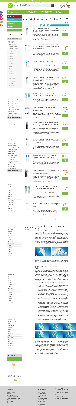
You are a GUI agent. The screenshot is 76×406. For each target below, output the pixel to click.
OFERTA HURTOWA (58, 12)
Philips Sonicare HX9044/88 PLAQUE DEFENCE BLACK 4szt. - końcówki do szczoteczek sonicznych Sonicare (45, 109)
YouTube (21, 12)
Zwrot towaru (10, 401)
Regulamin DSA (10, 393)
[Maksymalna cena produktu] (19, 35)
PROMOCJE (11, 23)
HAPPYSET (11, 19)
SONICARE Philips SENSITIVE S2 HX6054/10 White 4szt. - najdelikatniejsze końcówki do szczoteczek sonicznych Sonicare (46, 46)
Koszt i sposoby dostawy (12, 395)
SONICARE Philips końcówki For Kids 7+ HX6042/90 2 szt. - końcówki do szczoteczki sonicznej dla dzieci (46, 205)
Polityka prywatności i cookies (13, 399)
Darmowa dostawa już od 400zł (13, 398)
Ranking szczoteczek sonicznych (31, 12)
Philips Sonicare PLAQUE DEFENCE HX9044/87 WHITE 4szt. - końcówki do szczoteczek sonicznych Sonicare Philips (45, 188)
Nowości (11, 359)
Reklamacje (9, 402)
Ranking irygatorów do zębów (46, 12)
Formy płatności (10, 396)
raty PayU (16, 396)
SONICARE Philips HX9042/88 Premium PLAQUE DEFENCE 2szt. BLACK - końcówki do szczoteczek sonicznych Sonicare (46, 124)
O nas (12, 12)
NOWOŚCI (10, 26)
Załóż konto (67, 2)
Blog (16, 12)
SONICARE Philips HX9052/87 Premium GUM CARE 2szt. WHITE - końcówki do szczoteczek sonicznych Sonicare (46, 79)
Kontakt (66, 12)
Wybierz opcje (65, 160)
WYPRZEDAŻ (11, 30)
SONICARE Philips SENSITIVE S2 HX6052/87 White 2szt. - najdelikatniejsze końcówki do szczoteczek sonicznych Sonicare (46, 140)
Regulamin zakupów (11, 392)
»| (55, 219)
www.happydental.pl (50, 258)
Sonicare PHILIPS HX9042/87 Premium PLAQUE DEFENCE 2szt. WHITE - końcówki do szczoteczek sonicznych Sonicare (46, 30)
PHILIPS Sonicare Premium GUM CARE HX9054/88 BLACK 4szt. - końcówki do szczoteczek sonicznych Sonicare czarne (46, 172)
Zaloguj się (61, 2)
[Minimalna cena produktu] (8, 35)
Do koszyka (65, 34)
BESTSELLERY (11, 16)
